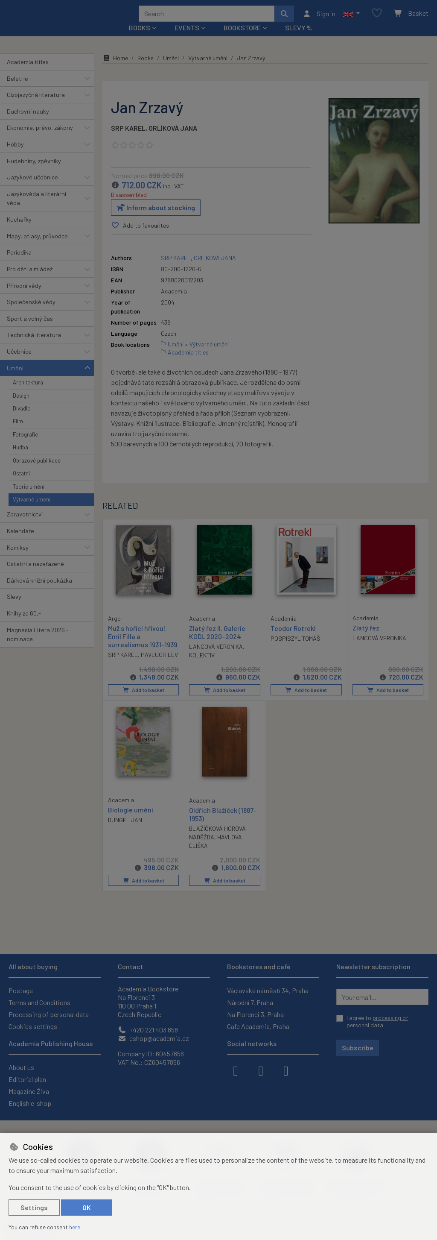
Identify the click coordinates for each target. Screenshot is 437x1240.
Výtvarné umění (31, 510)
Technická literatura (34, 346)
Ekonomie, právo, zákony (40, 139)
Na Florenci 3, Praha (255, 1014)
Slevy (14, 608)
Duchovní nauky (28, 122)
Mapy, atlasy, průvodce (37, 247)
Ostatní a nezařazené (35, 575)
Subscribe (357, 1048)
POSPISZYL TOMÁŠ (295, 649)
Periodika (19, 263)
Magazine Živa (29, 1091)
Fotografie (25, 446)
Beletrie (17, 89)
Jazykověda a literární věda (36, 210)
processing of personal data (377, 1021)
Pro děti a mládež (29, 280)
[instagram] (260, 1070)
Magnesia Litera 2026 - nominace (38, 645)
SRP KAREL (128, 139)
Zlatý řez (366, 639)
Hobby (15, 155)
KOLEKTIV (202, 666)
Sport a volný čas (30, 330)
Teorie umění (28, 497)
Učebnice (19, 362)
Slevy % (298, 39)
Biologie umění (130, 820)
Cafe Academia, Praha (258, 1026)
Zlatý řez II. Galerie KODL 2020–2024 (217, 643)
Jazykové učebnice (32, 188)
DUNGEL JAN (125, 830)
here (74, 1227)
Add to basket (143, 701)
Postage (21, 990)
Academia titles (28, 73)
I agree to (377, 1021)
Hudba (20, 458)
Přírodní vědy (24, 296)
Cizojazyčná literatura (36, 106)
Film (18, 432)
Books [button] (139, 39)
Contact (130, 966)
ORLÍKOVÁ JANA (173, 139)
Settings (34, 1207)
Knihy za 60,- (24, 624)
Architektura (28, 393)
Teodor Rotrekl (293, 639)
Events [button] (187, 39)
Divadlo (22, 419)
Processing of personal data (49, 1014)
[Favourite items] (377, 19)
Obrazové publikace (37, 472)
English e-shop (30, 1103)
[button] (351, 19)
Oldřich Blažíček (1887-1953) (222, 825)
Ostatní (21, 484)
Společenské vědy (31, 313)
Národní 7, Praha (250, 1002)
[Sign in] (319, 19)
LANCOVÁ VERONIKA (216, 658)
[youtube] (285, 1070)
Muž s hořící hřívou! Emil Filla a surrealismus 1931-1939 (142, 647)
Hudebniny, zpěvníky (34, 172)
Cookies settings (33, 1026)
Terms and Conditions (39, 1002)
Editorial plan (27, 1079)
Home (115, 69)
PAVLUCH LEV (159, 665)
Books (145, 69)
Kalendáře (20, 542)
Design (21, 406)
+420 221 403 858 (148, 1030)
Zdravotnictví (25, 525)
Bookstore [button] (242, 39)
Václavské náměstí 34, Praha (268, 990)
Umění (15, 379)
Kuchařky (19, 231)
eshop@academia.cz (153, 1038)
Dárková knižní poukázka (39, 591)
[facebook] (235, 1070)
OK (86, 1207)
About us (21, 1067)
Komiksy (18, 558)
